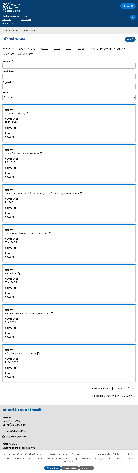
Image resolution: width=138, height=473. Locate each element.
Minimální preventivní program (23, 153)
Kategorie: (8, 48)
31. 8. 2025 (11, 242)
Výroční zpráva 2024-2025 (22, 353)
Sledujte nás (8, 23)
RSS (130, 39)
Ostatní (10, 53)
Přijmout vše (52, 468)
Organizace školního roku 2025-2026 (28, 233)
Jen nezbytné (70, 468)
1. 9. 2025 (10, 162)
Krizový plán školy (17, 113)
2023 (57, 48)
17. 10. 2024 (11, 122)
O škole (14, 30)
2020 (22, 48)
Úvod (5, 30)
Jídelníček (6, 19)
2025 (81, 48)
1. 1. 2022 (10, 202)
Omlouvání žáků (10, 16)
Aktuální (9, 136)
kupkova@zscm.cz (17, 436)
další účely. (129, 454)
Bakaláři (25, 16)
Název (7, 60)
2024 (69, 48)
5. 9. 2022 (10, 322)
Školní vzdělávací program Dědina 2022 (29, 313)
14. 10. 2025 (11, 362)
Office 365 (26, 19)
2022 (45, 48)
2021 (33, 48)
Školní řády (26, 53)
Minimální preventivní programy (107, 48)
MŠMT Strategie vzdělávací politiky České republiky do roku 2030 (43, 193)
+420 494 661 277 (16, 431)
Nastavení (87, 468)
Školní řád (12, 273)
